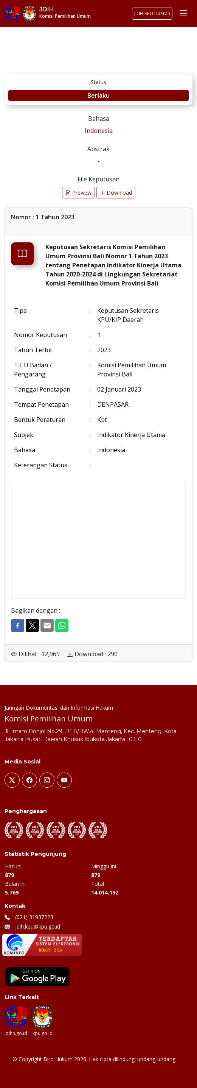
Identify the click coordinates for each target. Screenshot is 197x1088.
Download (116, 192)
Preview (78, 192)
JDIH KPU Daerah (152, 13)
